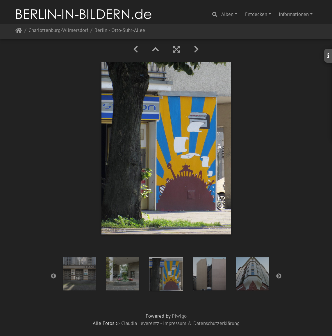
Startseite (18, 31)
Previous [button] (53, 276)
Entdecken (256, 14)
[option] (79, 273)
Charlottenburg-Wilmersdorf (58, 30)
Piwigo (179, 316)
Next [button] (279, 276)
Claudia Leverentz (140, 323)
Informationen (294, 14)
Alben (227, 14)
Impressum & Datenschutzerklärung (201, 323)
